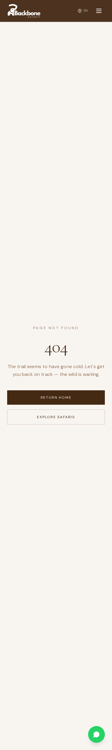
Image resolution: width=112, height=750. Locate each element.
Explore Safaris (56, 417)
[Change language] (83, 10)
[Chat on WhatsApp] (96, 734)
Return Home (56, 397)
